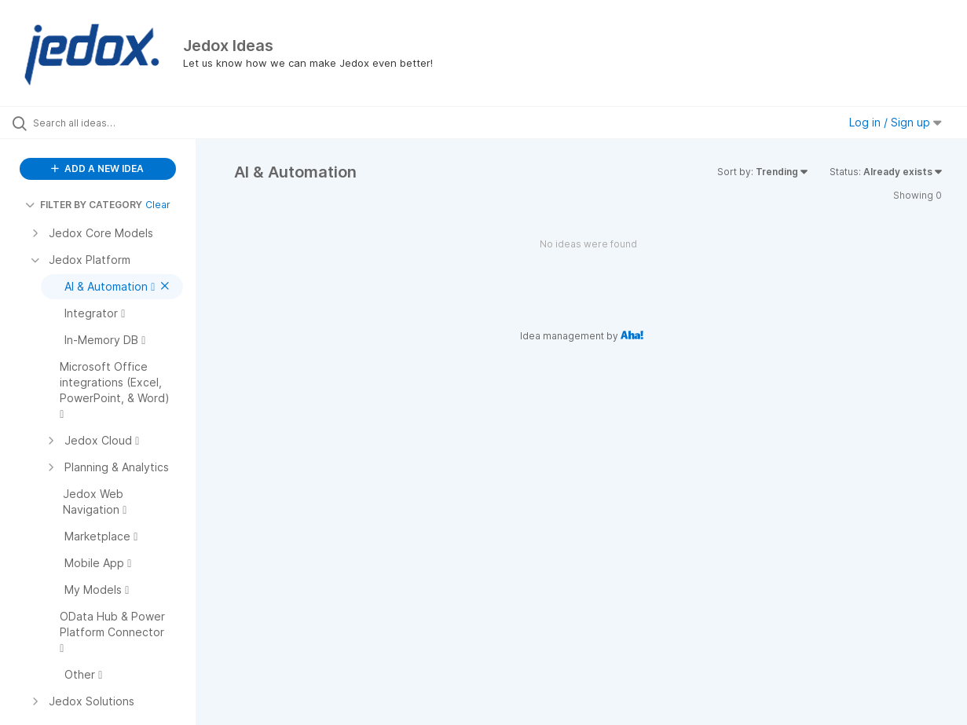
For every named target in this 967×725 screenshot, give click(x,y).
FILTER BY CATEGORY (83, 205)
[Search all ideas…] (116, 122)
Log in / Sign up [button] (895, 122)
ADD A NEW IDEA (97, 168)
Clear (157, 205)
